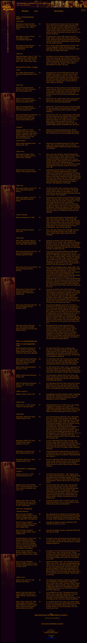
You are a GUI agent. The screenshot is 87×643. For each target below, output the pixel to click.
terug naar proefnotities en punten (52, 623)
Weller (18, 70)
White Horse (20, 151)
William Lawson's (21, 391)
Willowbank (20, 414)
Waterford (19, 53)
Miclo (35, 67)
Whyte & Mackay (21, 215)
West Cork (19, 85)
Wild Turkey (20, 238)
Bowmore (29, 508)
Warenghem (20, 21)
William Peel (20, 402)
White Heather (21, 140)
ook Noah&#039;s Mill (30, 341)
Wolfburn (19, 471)
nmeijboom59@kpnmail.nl (51, 632)
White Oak (19, 185)
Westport (19, 127)
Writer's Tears (20, 577)
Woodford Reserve (22, 511)
